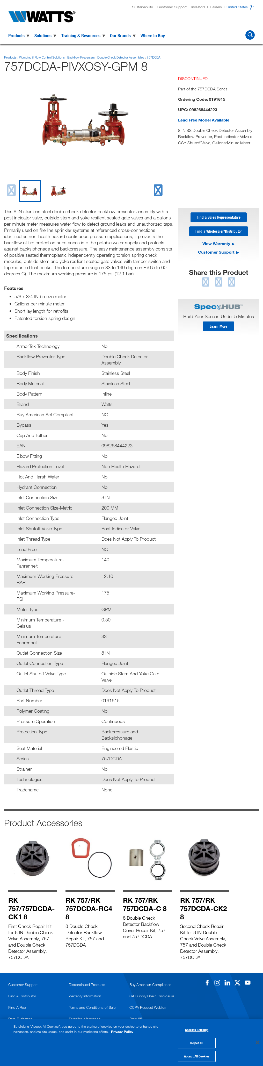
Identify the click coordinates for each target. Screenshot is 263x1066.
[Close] (257, 1042)
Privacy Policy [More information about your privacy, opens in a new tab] (122, 1030)
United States (237, 7)
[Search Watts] (250, 35)
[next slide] (158, 190)
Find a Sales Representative (218, 217)
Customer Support (172, 7)
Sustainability (142, 7)
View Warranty (216, 244)
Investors (198, 7)
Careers (216, 7)
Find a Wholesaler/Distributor (218, 232)
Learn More (218, 328)
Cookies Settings (196, 1029)
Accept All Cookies (196, 1055)
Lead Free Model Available (203, 119)
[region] (131, 1041)
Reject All (196, 1042)
